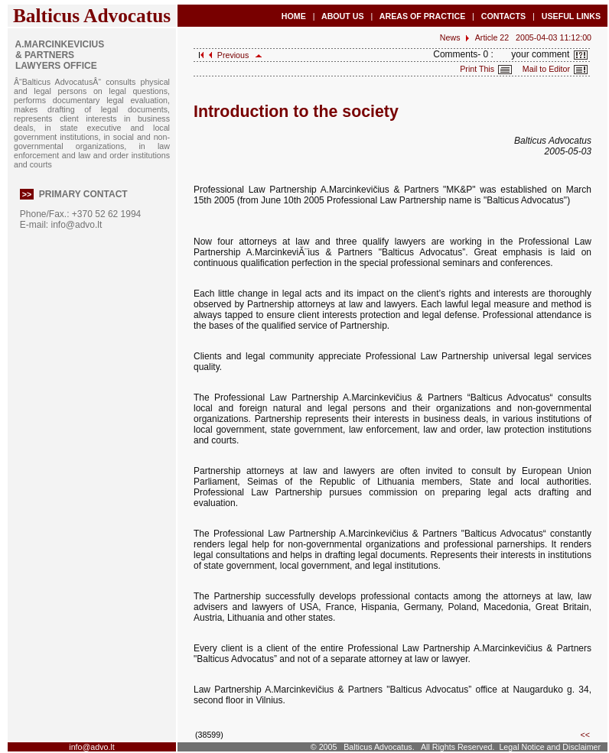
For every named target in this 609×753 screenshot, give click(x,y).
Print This (491, 68)
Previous (229, 55)
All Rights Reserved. (458, 746)
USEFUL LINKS (571, 16)
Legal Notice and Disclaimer (550, 746)
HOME (294, 16)
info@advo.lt (76, 224)
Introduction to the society (296, 111)
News (450, 37)
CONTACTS (503, 16)
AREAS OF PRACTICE (422, 16)
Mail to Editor (555, 68)
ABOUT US (342, 16)
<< (585, 734)
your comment (551, 54)
